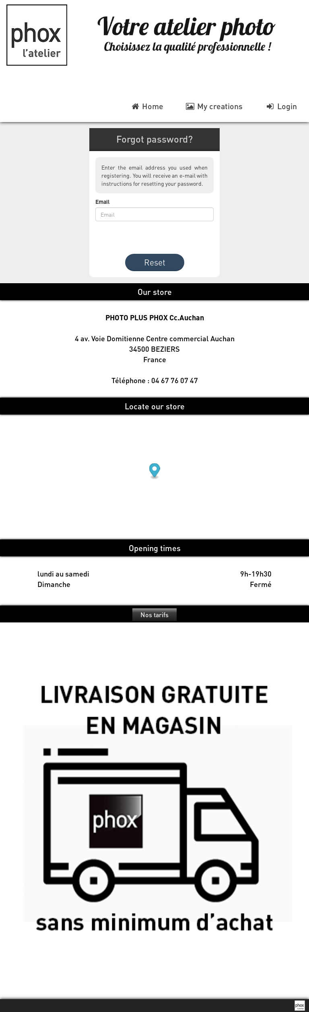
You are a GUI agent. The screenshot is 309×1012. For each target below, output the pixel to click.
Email (102, 201)
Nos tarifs (154, 614)
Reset (154, 262)
